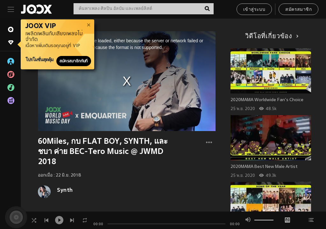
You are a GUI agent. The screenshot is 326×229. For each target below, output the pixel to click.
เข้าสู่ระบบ (254, 9)
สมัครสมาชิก (298, 9)
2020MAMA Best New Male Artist (264, 166)
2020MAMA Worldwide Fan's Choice (266, 100)
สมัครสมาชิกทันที (74, 61)
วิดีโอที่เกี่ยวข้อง (270, 36)
